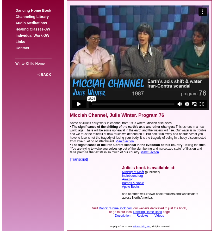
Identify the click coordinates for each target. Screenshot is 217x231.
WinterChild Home (29, 63)
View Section (125, 141)
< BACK (44, 74)
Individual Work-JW (32, 35)
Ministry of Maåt (133, 172)
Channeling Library (32, 17)
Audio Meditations (31, 23)
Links (20, 42)
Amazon (127, 179)
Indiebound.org (132, 176)
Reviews (142, 215)
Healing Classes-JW (33, 29)
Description (123, 215)
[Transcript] (79, 159)
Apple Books (130, 187)
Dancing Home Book (33, 10)
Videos (159, 215)
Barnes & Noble (133, 183)
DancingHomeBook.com (115, 208)
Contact (22, 48)
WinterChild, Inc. (141, 226)
